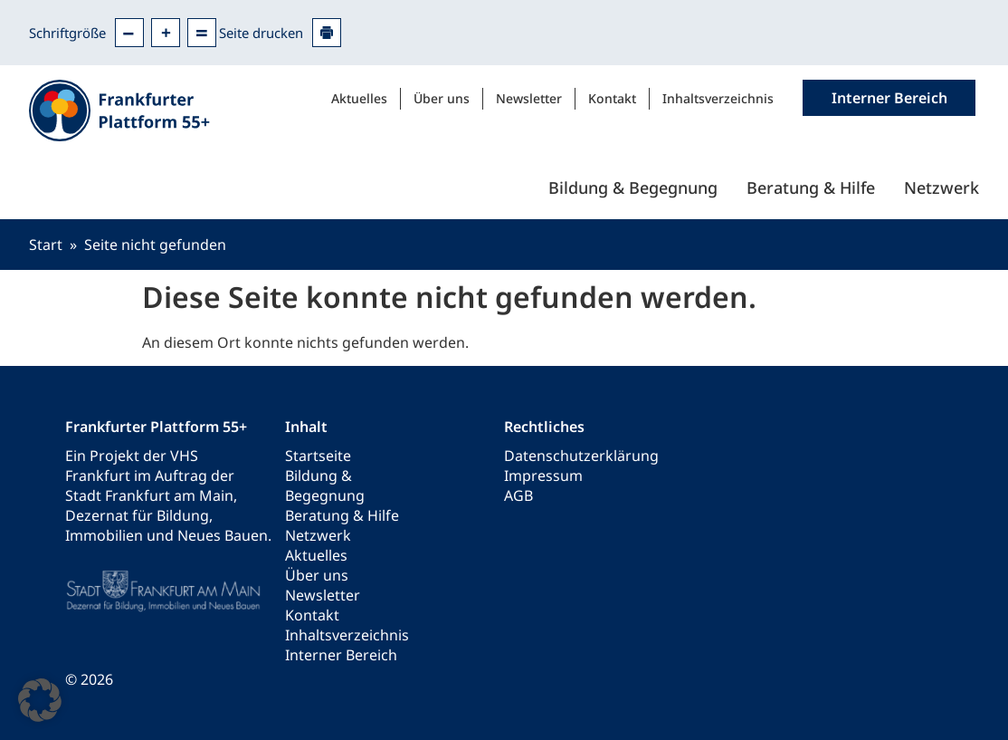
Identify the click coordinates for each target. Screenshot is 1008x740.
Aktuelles (359, 98)
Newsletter (529, 98)
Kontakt (612, 98)
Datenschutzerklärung (581, 456)
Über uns (442, 98)
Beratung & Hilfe (810, 187)
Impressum (543, 475)
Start (45, 245)
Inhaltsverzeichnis (718, 98)
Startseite (318, 456)
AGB (518, 495)
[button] (40, 700)
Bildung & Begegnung (633, 187)
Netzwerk (941, 187)
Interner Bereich (341, 655)
